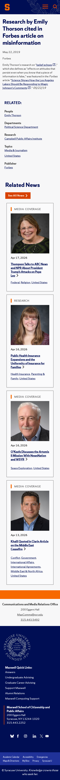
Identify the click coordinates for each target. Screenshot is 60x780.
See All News (18, 195)
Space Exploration (21, 468)
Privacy (35, 761)
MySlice (25, 761)
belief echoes (44, 65)
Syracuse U (47, 761)
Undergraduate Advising (19, 677)
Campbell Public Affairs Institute (23, 138)
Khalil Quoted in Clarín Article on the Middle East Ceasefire (29, 545)
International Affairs (22, 562)
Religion (25, 282)
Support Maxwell (15, 688)
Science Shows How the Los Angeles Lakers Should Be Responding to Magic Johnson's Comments (28, 84)
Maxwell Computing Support (22, 698)
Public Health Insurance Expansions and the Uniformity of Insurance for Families (28, 361)
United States (12, 156)
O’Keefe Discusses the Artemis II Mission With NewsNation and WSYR (30, 455)
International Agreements (25, 567)
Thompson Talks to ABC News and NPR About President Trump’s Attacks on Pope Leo (29, 269)
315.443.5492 (30, 620)
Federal (15, 282)
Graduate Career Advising (20, 682)
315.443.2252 (16, 722)
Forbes (8, 167)
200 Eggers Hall (16, 715)
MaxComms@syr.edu (30, 614)
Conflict (15, 558)
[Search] (55, 7)
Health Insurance (20, 374)
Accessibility (28, 757)
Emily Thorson (12, 115)
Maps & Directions (11, 761)
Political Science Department (21, 127)
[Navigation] (45, 6)
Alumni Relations (15, 693)
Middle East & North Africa (26, 571)
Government (28, 558)
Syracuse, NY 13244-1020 (23, 719)
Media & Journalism (15, 150)
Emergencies (42, 757)
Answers (10, 672)
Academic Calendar (11, 757)
